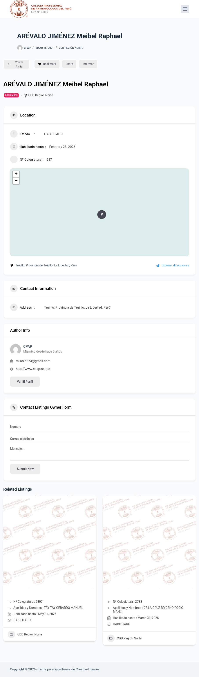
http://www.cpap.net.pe (33, 369)
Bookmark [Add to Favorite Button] (47, 64)
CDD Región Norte (71, 47)
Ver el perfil (25, 381)
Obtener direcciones (172, 265)
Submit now (25, 469)
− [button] (16, 181)
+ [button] (16, 174)
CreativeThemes (88, 669)
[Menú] (185, 9)
